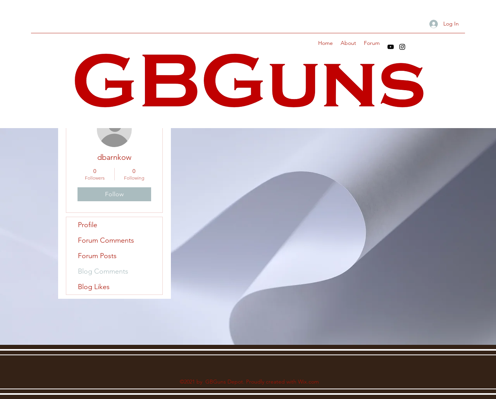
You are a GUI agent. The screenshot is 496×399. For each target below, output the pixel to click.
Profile (87, 225)
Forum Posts (97, 256)
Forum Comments (106, 240)
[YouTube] (390, 47)
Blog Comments (103, 271)
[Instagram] (402, 47)
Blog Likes (94, 287)
